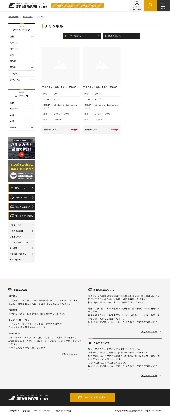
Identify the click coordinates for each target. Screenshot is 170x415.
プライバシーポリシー (19, 242)
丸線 (12, 121)
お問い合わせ (15, 259)
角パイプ (14, 48)
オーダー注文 (27, 16)
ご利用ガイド (15, 225)
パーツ (13, 127)
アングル (14, 73)
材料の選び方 (74, 35)
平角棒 (13, 67)
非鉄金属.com (13, 16)
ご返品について (16, 236)
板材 (12, 36)
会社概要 (13, 248)
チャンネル (15, 79)
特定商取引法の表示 (18, 254)
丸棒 (12, 55)
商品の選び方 (114, 35)
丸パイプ (14, 42)
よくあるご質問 (16, 231)
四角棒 (13, 61)
